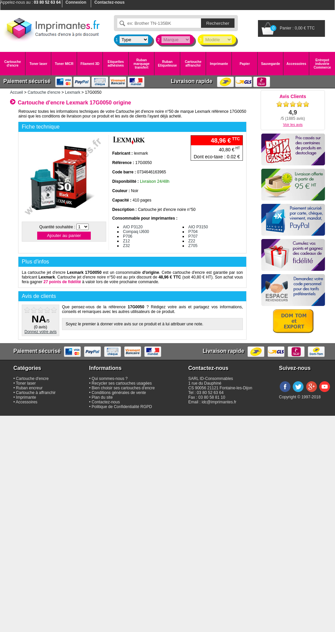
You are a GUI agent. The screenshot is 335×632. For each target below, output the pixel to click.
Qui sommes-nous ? (110, 378)
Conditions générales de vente (119, 392)
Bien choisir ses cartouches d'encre (123, 388)
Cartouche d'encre (12, 63)
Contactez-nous (106, 402)
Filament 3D (89, 64)
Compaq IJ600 (136, 231)
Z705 (192, 245)
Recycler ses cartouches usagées (122, 383)
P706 (127, 236)
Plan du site (102, 397)
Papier (245, 64)
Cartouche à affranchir (36, 392)
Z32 (126, 245)
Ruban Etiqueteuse (167, 63)
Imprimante (219, 64)
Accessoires (296, 64)
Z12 (126, 241)
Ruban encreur (29, 388)
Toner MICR (64, 64)
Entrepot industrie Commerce (322, 63)
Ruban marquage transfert (142, 63)
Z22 (191, 241)
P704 (193, 231)
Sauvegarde (270, 64)
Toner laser (38, 64)
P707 (193, 236)
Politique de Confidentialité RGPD (122, 406)
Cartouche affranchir (193, 63)
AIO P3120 (133, 227)
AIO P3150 (198, 227)
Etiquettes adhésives (116, 63)
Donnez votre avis (40, 331)
